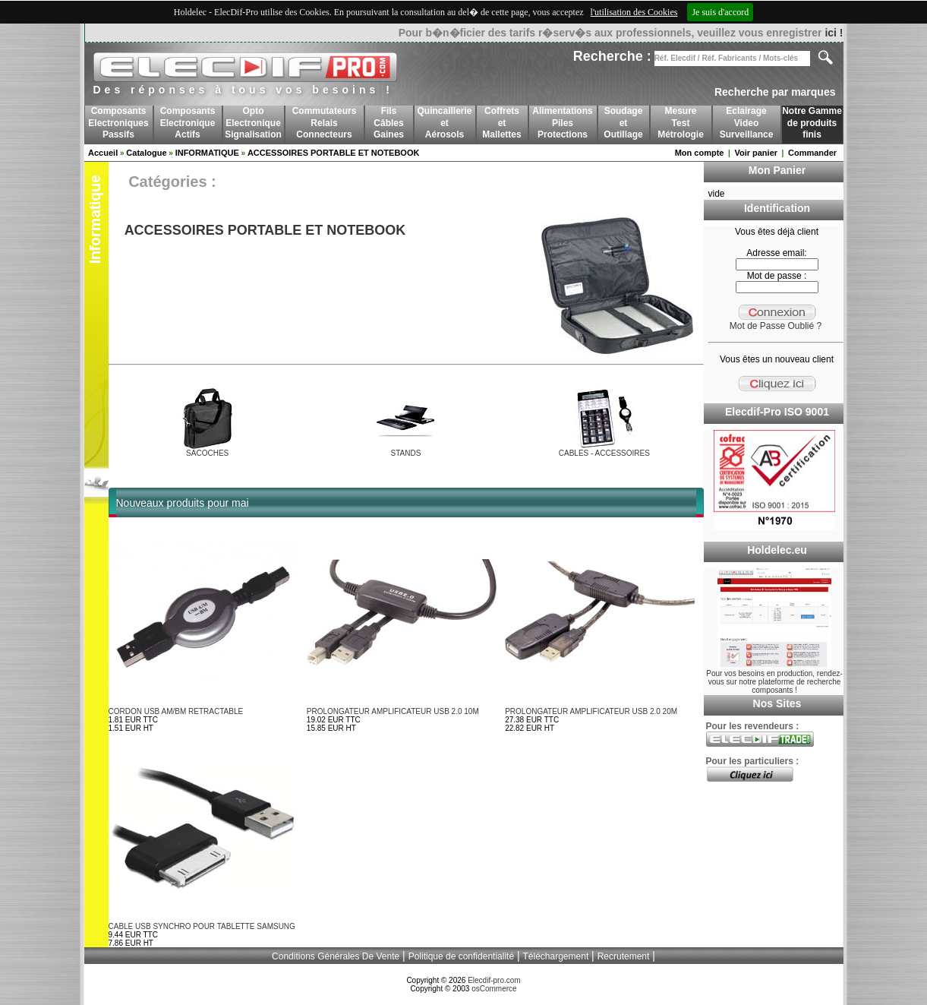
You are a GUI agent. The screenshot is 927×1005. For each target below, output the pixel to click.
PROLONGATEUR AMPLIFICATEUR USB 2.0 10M (393, 711)
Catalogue (146, 152)
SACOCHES (207, 453)
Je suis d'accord (720, 12)
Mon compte (699, 152)
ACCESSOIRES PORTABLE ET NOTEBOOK (334, 152)
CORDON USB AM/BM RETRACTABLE (176, 711)
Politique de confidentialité (461, 956)
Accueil (103, 152)
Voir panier (755, 152)
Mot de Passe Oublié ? (775, 326)
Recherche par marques (775, 92)
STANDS (406, 453)
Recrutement (624, 956)
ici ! (834, 33)
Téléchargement (556, 956)
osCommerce (493, 988)
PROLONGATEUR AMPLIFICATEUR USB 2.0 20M (591, 711)
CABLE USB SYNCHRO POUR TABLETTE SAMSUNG (202, 926)
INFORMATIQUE (207, 152)
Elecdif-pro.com (494, 980)
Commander (812, 152)
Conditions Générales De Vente (335, 956)
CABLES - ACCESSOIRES (604, 453)
